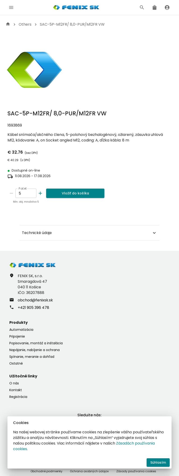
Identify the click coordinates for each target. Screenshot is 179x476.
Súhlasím (158, 462)
